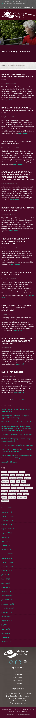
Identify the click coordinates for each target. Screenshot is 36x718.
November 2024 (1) (7, 566)
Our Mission (18, 683)
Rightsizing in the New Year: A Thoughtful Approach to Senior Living (17, 110)
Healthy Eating (13, 472)
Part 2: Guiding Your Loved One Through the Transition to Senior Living (16, 307)
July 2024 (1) (5, 575)
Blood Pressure (25, 484)
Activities (27, 478)
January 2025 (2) (6, 558)
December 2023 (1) (7, 604)
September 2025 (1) (7, 529)
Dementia (13, 478)
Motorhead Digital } (24, 714)
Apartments (18, 675)
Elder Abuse (29, 488)
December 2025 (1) (7, 516)
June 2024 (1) (5, 579)
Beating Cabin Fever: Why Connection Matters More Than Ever (17, 77)
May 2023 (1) (5, 633)
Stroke (26, 494)
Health (4, 472)
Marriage (4, 491)
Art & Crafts (5, 488)
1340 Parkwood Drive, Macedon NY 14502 (14, 3)
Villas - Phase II (18, 680)
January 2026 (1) (6, 512)
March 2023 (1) (6, 641)
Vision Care (5, 484)
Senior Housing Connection (16, 65)
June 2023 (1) (5, 629)
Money (4, 494)
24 (19, 399)
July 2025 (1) (5, 537)
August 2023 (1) (6, 621)
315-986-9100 (6, 1)
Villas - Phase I (18, 678)
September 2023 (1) (7, 616)
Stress (19, 494)
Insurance (20, 488)
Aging (27, 475)
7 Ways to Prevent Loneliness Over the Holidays (17, 422)
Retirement (12, 494)
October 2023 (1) (6, 612)
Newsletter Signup (18, 703)
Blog (14, 7)
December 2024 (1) (7, 562)
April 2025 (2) (5, 545)
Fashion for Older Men (12, 372)
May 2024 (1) (5, 583)
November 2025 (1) (7, 520)
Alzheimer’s (20, 475)
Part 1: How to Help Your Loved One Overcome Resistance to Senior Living (17, 341)
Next (23, 399)
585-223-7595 (16, 1)
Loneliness (12, 497)
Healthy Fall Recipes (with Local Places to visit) (16, 435)
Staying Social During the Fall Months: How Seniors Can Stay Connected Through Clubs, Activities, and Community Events (16, 428)
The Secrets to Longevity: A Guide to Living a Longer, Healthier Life (15, 241)
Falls (23, 481)
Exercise (22, 472)
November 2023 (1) (7, 608)
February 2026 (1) (7, 508)
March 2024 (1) (6, 591)
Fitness (20, 478)
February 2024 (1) (7, 596)
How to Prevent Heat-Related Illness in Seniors (17, 445)
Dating (4, 497)
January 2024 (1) (6, 600)
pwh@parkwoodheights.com (18, 696)
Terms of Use (23, 711)
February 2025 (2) (7, 554)
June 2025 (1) (5, 541)
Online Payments (29, 7)
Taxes (12, 481)
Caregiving (5, 481)
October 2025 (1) (6, 524)
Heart (13, 488)
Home (3, 65)
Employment (7, 7)
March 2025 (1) (6, 550)
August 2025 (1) (6, 533)
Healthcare (5, 475)
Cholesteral (15, 484)
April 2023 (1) (5, 637)
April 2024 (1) (5, 587)
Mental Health (14, 491)
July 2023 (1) (5, 625)
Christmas (5, 500)
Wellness (4, 478)
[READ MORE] (10, 100)
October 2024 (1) (6, 570)
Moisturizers (24, 491)
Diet (18, 481)
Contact (20, 7)
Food (12, 475)
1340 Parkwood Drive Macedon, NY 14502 (18, 699)
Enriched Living (22, 497)
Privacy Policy (13, 711)
